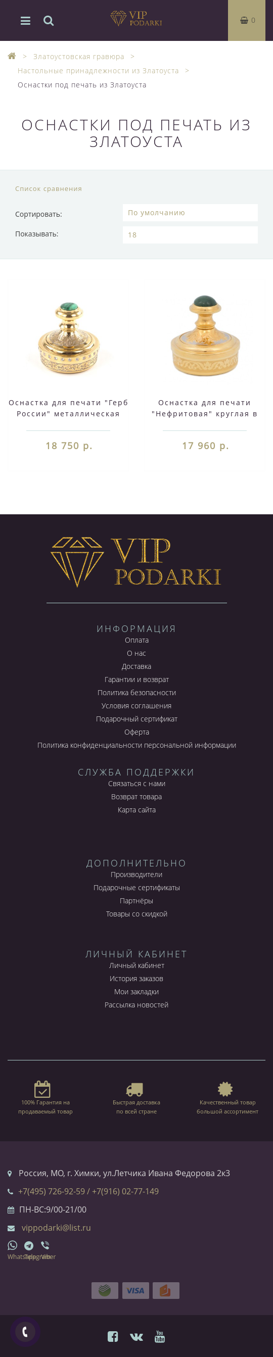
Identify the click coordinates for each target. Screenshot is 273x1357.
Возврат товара (136, 796)
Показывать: (37, 233)
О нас (136, 653)
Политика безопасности (137, 692)
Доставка (136, 666)
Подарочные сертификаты (137, 887)
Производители (136, 874)
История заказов (136, 978)
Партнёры (136, 900)
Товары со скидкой (136, 913)
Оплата (137, 640)
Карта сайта (137, 809)
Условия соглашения (136, 705)
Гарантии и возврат (137, 679)
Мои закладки (136, 991)
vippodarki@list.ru (56, 1227)
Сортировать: (38, 214)
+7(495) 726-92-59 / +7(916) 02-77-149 (88, 1191)
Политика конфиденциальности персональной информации (136, 745)
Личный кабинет (136, 965)
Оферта (136, 732)
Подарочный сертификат (136, 718)
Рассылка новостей (136, 1004)
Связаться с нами (136, 783)
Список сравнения (48, 188)
